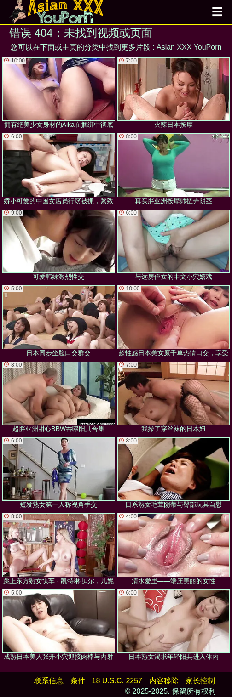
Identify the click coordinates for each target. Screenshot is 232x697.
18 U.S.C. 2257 (117, 681)
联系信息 (49, 681)
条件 (77, 681)
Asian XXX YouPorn (189, 47)
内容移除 (164, 681)
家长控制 (200, 681)
